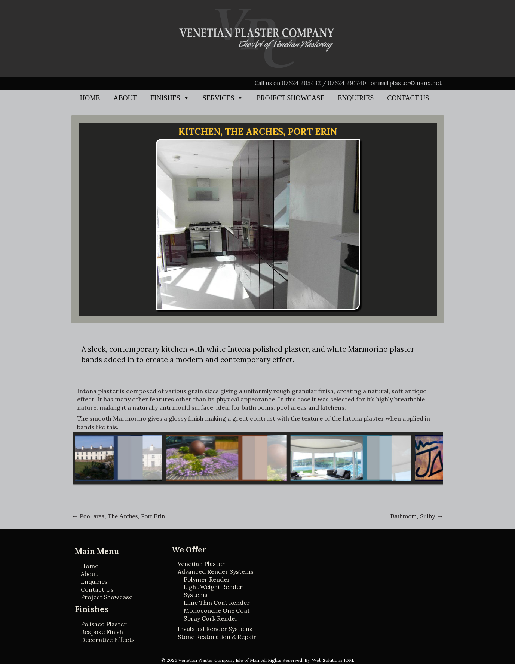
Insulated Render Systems (215, 629)
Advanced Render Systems (216, 571)
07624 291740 (347, 83)
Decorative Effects (108, 639)
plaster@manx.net (416, 83)
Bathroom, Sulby (417, 516)
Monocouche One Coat (217, 610)
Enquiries (356, 98)
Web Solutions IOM (332, 660)
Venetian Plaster (201, 563)
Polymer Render (207, 579)
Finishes (165, 98)
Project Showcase (290, 98)
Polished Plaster (104, 624)
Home (90, 98)
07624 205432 (301, 83)
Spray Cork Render (211, 618)
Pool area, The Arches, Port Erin (118, 516)
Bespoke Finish (102, 632)
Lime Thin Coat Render (217, 602)
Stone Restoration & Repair (217, 636)
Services (218, 98)
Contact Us (408, 98)
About (125, 98)
